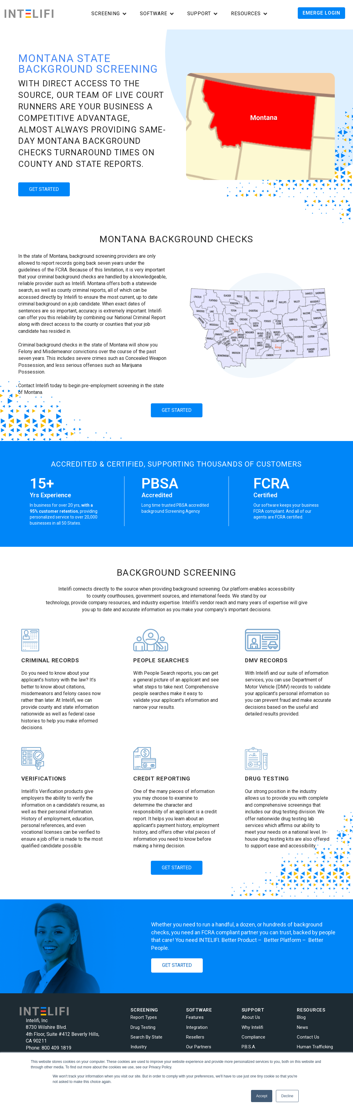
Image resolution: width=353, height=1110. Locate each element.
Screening (105, 13)
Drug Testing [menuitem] (143, 1027)
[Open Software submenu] (157, 14)
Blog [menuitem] (301, 1017)
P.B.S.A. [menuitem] (249, 1047)
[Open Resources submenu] (249, 14)
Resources (246, 13)
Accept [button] (261, 1096)
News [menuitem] (302, 1027)
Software (153, 13)
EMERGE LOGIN (321, 13)
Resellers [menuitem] (195, 1037)
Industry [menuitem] (139, 1047)
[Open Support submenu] (202, 14)
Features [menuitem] (195, 1017)
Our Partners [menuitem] (198, 1047)
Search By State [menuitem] (146, 1037)
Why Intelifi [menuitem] (252, 1027)
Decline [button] (287, 1096)
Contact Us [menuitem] (308, 1037)
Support (199, 13)
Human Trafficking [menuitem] (315, 1047)
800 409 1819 (56, 1048)
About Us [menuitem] (251, 1017)
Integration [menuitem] (197, 1027)
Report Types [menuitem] (144, 1017)
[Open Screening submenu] (108, 14)
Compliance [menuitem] (253, 1037)
